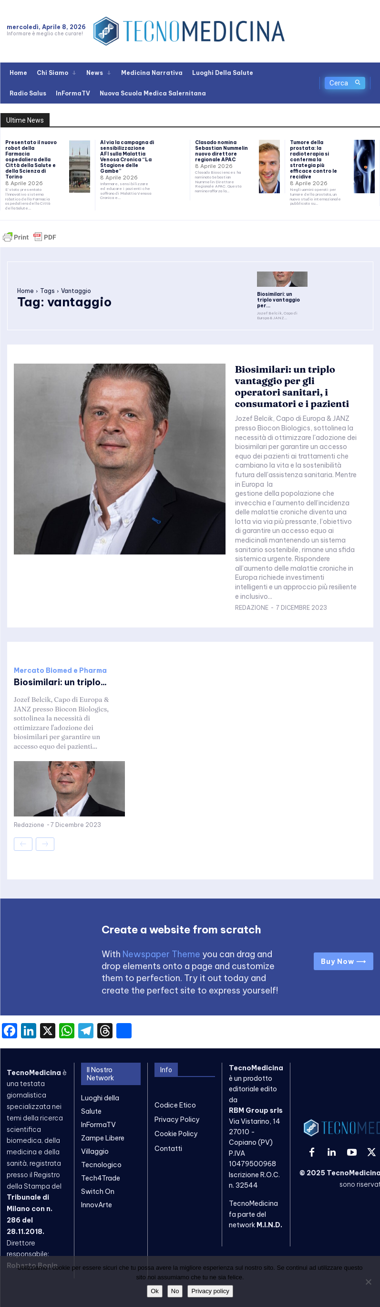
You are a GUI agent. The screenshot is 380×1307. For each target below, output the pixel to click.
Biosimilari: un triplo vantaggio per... (278, 300)
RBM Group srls (256, 1110)
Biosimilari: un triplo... (60, 682)
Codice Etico (175, 1105)
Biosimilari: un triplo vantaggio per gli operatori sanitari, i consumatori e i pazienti (292, 386)
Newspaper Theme (161, 954)
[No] (368, 1281)
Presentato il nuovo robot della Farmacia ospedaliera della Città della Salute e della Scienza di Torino (31, 159)
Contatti (168, 1148)
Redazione (251, 607)
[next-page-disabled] (45, 844)
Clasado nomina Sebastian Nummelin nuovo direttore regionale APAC (221, 151)
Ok (155, 1291)
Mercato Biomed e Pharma (60, 670)
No (175, 1291)
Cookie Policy (176, 1133)
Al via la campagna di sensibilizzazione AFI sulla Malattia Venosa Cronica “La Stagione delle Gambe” (127, 156)
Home (25, 290)
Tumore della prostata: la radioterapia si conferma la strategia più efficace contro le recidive (313, 159)
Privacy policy (210, 1291)
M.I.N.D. (269, 1225)
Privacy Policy (177, 1119)
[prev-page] (23, 844)
